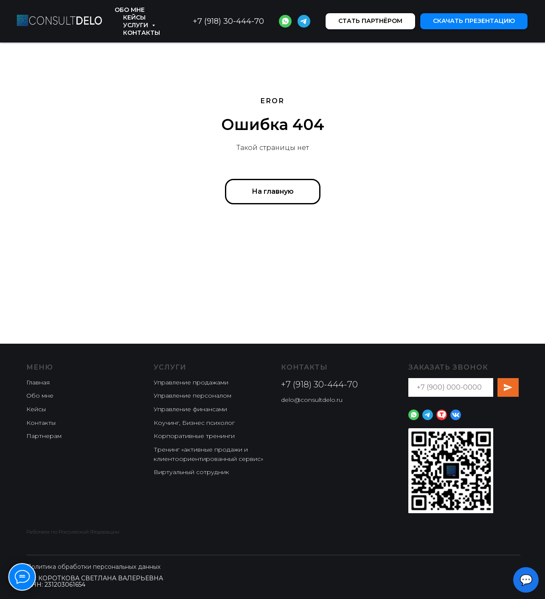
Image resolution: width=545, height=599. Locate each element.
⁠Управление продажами (191, 382)
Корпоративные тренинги (194, 436)
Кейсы (134, 17)
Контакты (141, 33)
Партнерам (44, 436)
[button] (370, 21)
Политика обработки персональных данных (93, 567)
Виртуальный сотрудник (191, 472)
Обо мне (130, 10)
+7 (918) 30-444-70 (319, 384)
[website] (285, 21)
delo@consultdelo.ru (312, 400)
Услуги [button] (136, 25)
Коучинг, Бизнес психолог (194, 423)
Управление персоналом (192, 395)
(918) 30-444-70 (233, 21)
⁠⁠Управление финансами (190, 409)
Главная (38, 382)
